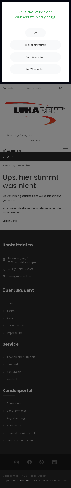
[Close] (35, 32)
